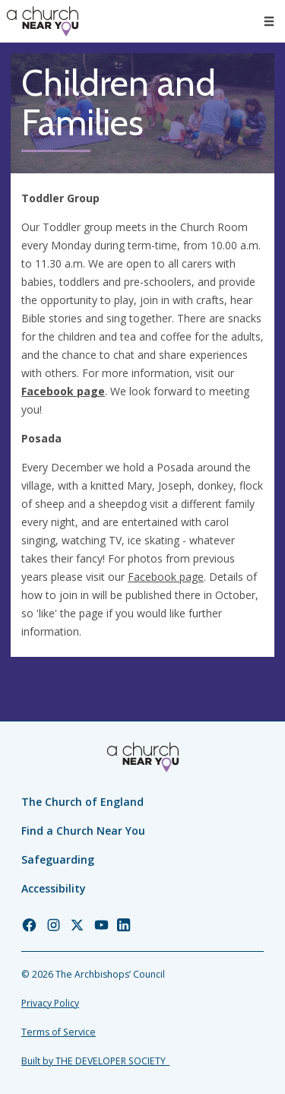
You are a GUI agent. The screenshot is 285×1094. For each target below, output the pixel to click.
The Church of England (82, 801)
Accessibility (53, 888)
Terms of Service (58, 1032)
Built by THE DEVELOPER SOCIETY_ (95, 1060)
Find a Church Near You (83, 830)
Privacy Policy (50, 1003)
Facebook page (63, 391)
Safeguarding (57, 859)
